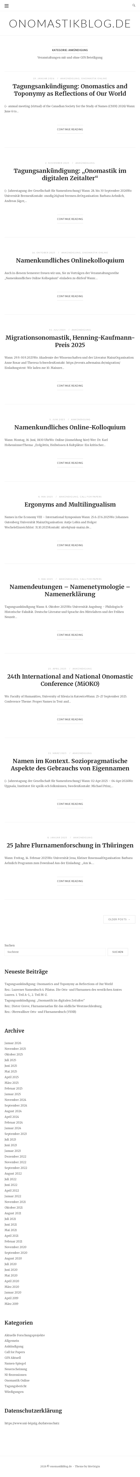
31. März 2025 (57, 753)
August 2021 (13, 1213)
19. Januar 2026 (44, 78)
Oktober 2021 (14, 1207)
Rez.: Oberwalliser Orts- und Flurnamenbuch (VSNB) (40, 1012)
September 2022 (16, 1168)
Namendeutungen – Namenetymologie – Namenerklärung (70, 590)
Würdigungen (14, 1392)
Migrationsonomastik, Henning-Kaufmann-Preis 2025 (70, 341)
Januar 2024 (13, 1128)
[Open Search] (133, 5)
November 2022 (15, 1162)
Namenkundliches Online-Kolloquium (70, 427)
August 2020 (13, 1258)
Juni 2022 (11, 1185)
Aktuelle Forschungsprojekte (25, 1335)
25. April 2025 (57, 668)
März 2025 (12, 1083)
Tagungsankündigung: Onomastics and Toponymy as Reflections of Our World (70, 90)
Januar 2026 (13, 1043)
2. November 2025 (57, 163)
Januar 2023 (13, 1151)
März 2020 (12, 1287)
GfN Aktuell (13, 1358)
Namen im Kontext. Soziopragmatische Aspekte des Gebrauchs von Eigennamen (70, 764)
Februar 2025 (14, 1088)
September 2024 (16, 1105)
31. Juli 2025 (57, 329)
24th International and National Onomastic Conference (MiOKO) (70, 680)
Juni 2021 (11, 1224)
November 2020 (15, 1247)
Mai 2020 (11, 1275)
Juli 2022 (10, 1179)
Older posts (119, 919)
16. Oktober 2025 (44, 252)
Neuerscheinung (16, 1369)
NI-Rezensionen (15, 1375)
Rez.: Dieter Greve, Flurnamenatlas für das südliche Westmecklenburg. (53, 1006)
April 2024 (12, 1117)
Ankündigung (70, 78)
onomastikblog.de (70, 23)
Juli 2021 (10, 1219)
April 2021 (11, 1236)
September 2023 (16, 1134)
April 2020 (12, 1281)
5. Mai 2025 (46, 579)
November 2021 (15, 1202)
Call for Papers (91, 496)
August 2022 (13, 1173)
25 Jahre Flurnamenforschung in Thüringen (70, 845)
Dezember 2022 (15, 1156)
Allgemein (12, 1341)
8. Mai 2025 (46, 496)
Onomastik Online (94, 78)
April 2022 (12, 1190)
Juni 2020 (11, 1270)
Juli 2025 (10, 1060)
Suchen (10, 945)
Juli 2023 (10, 1139)
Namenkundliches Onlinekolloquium (70, 260)
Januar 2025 (13, 1094)
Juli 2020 (11, 1264)
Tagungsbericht (16, 1386)
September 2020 (16, 1253)
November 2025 (15, 1049)
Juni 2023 (11, 1145)
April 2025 (12, 1077)
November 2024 (15, 1100)
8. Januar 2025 (57, 837)
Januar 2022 (13, 1196)
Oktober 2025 (14, 1054)
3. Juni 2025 (57, 419)
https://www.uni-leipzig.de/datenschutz (32, 1423)
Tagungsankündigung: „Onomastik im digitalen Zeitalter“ (70, 174)
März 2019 (11, 1304)
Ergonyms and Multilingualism (70, 504)
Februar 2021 (13, 1241)
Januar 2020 (13, 1292)
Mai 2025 (11, 1071)
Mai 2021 (11, 1230)
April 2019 (11, 1298)
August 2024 (13, 1111)
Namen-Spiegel (15, 1363)
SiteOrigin (94, 1466)
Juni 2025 (11, 1066)
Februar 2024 (14, 1122)
